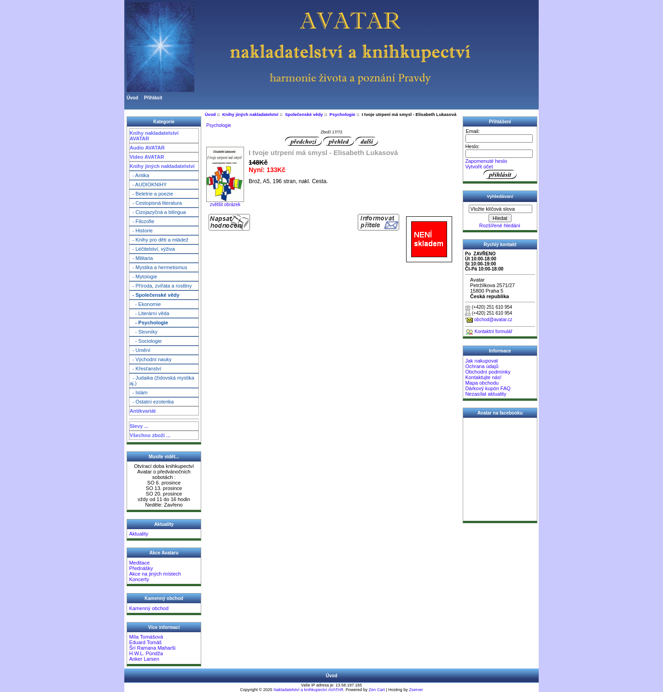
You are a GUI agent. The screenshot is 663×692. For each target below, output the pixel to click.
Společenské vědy (304, 114)
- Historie (140, 230)
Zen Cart (377, 689)
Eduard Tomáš (145, 642)
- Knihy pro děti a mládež (158, 239)
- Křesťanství (145, 368)
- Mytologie (143, 276)
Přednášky (141, 568)
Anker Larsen (144, 659)
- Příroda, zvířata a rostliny (160, 285)
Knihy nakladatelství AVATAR (153, 135)
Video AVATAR (146, 157)
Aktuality (138, 533)
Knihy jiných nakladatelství (161, 166)
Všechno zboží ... (149, 435)
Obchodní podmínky (487, 372)
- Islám (138, 392)
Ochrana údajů (481, 366)
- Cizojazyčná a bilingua (157, 212)
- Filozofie (141, 221)
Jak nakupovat (481, 360)
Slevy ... (138, 426)
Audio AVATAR (146, 147)
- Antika (139, 175)
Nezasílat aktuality (485, 394)
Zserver (416, 689)
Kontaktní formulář (493, 331)
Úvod (132, 97)
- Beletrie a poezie (151, 193)
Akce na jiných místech (155, 574)
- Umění (139, 350)
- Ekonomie (145, 304)
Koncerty (139, 579)
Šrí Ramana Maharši (152, 648)
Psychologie (342, 114)
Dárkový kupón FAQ (487, 388)
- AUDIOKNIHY (148, 184)
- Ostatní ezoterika (151, 401)
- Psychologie (148, 322)
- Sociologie (145, 341)
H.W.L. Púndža (146, 653)
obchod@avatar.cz (493, 319)
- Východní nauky (150, 359)
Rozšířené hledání (499, 225)
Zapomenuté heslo (486, 161)
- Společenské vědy (154, 295)
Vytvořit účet (479, 166)
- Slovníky (143, 331)
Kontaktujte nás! (483, 377)
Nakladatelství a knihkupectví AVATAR (308, 689)
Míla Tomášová (146, 637)
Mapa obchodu (482, 383)
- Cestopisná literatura (155, 203)
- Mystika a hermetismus (158, 267)
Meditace (139, 562)
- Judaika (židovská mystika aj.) (161, 380)
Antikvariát (142, 411)
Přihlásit (153, 97)
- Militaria (141, 258)
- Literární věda (149, 313)
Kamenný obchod (149, 608)
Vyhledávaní (500, 196)
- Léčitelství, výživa (151, 249)
